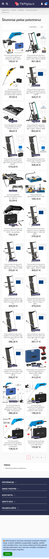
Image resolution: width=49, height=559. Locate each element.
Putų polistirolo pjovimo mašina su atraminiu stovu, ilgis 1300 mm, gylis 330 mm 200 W (36, 91)
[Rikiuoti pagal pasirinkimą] (33, 27)
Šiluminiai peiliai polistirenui (15, 468)
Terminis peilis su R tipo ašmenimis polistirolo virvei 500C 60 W (36, 443)
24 (42, 27)
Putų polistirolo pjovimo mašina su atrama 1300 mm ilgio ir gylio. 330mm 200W (35, 266)
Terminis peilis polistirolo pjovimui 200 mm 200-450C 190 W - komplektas (13, 230)
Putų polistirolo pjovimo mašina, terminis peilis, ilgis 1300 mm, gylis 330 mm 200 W (13, 300)
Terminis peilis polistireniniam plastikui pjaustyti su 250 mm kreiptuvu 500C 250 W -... (35, 408)
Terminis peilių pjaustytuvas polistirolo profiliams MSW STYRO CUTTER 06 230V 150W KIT (13, 91)
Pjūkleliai (7, 465)
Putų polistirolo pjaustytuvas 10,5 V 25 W (36, 195)
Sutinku (7, 554)
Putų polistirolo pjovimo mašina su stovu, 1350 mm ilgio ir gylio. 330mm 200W (36, 126)
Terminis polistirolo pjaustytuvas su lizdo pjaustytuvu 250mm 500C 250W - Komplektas (13, 408)
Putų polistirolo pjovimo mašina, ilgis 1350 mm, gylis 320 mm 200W (36, 160)
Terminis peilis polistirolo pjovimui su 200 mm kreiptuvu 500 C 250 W (13, 57)
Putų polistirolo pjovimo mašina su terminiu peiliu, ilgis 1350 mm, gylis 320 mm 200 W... (13, 161)
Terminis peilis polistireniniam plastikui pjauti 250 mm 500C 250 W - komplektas (13, 443)
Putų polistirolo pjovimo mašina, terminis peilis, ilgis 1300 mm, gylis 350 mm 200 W (13, 336)
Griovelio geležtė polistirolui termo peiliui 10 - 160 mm (13, 196)
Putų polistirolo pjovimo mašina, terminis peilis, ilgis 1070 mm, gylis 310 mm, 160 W (13, 372)
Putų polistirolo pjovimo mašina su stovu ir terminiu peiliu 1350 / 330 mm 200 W (36, 57)
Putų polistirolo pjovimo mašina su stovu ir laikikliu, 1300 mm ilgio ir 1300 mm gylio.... (36, 231)
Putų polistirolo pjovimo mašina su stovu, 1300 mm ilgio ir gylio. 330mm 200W (13, 266)
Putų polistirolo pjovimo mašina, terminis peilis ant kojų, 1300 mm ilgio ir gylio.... (36, 300)
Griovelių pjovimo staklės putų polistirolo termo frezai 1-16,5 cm (13, 126)
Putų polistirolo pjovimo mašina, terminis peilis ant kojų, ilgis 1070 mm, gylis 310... (36, 336)
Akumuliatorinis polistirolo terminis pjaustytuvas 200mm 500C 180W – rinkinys (36, 372)
